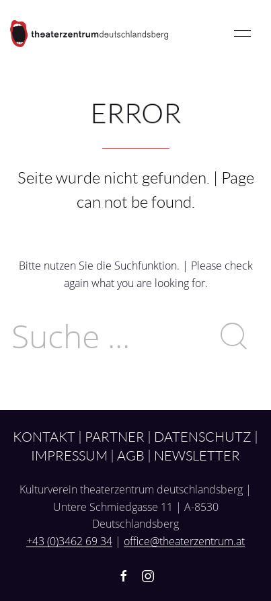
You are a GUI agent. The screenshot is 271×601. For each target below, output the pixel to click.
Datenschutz (202, 436)
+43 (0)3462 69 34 (69, 541)
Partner (115, 436)
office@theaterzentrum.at (184, 541)
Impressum (69, 455)
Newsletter (197, 455)
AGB (131, 455)
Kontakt (44, 436)
